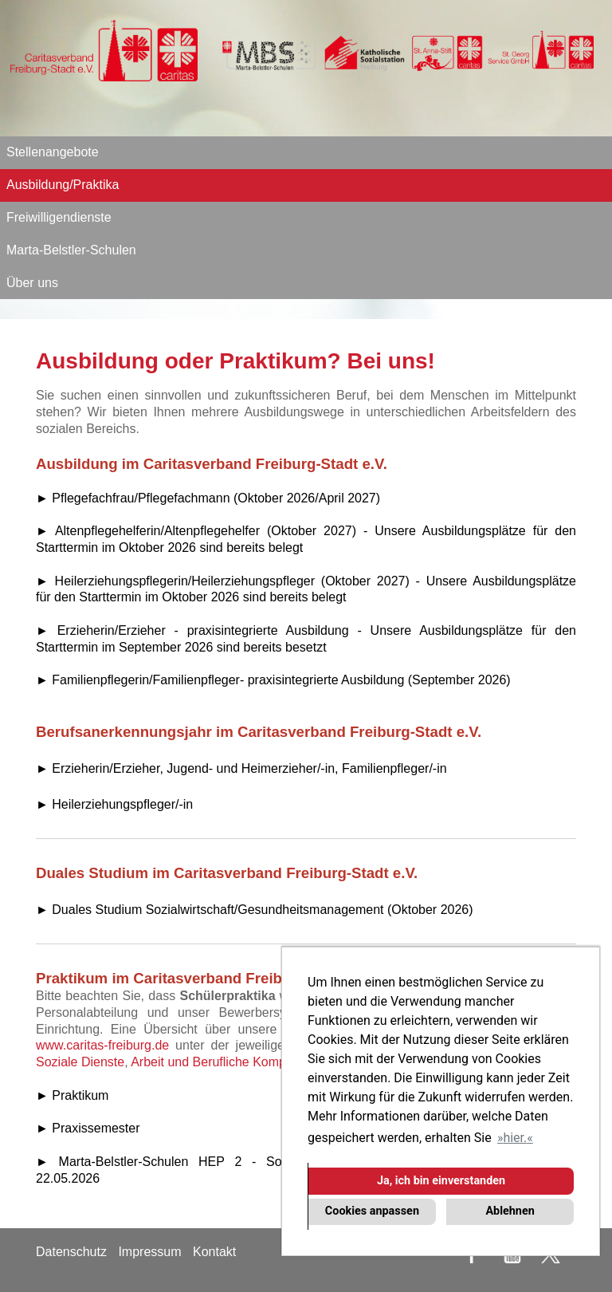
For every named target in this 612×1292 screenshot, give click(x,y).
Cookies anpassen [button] (372, 1211)
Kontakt (214, 1252)
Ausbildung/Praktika (62, 184)
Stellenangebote (52, 152)
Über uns (32, 283)
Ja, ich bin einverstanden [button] (441, 1181)
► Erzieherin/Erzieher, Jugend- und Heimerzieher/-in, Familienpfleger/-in (241, 768)
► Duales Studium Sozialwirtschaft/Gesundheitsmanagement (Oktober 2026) (254, 909)
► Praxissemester (88, 1128)
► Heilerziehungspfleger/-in (114, 804)
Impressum (149, 1252)
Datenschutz (71, 1252)
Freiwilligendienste (59, 217)
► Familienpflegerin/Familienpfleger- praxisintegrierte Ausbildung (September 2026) (273, 680)
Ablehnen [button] (509, 1211)
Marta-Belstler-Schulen (71, 250)
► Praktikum (72, 1095)
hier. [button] (515, 1137)
